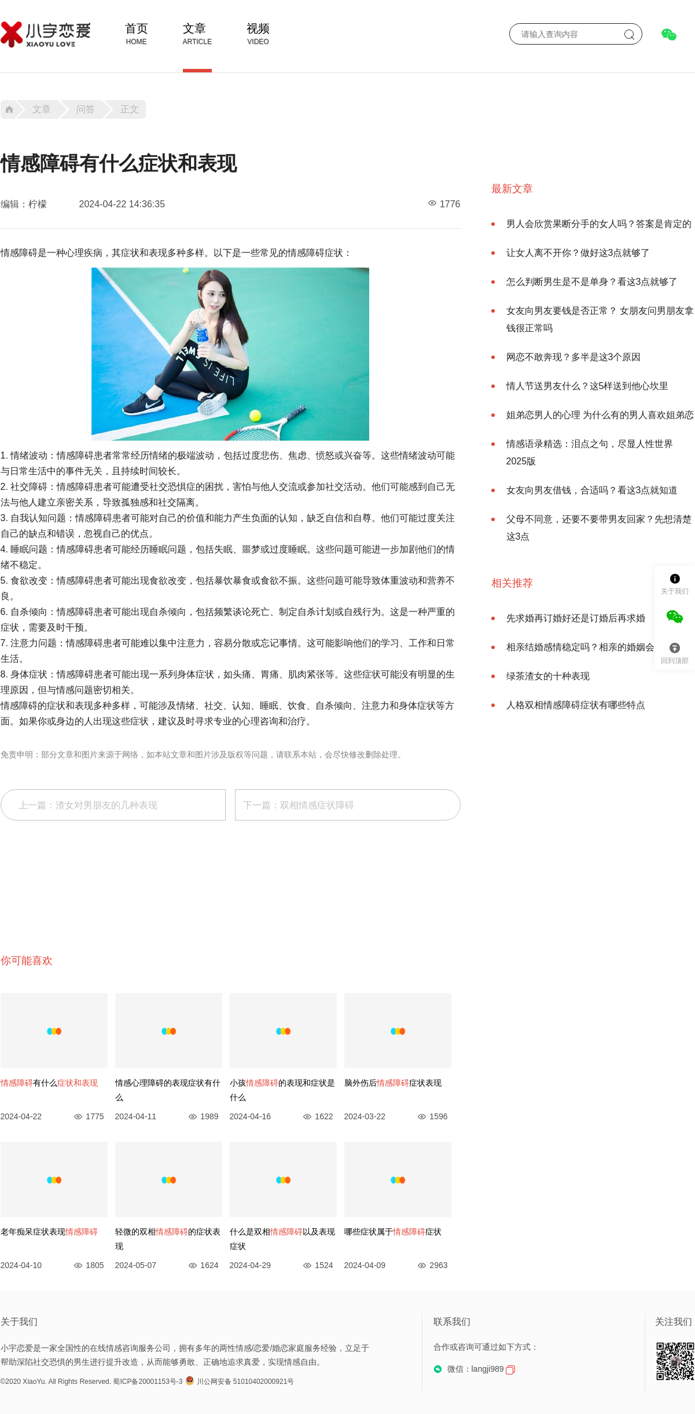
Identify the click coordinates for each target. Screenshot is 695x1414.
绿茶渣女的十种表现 (548, 676)
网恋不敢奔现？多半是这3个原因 (573, 357)
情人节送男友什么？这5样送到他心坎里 (587, 386)
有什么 (49, 1082)
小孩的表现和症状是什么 (282, 1090)
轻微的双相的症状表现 (167, 1239)
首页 (136, 28)
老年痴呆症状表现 (49, 1231)
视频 (258, 28)
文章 (194, 28)
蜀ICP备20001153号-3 (147, 1382)
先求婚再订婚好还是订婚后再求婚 (575, 618)
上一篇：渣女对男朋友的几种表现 (88, 805)
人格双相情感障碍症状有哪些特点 (575, 705)
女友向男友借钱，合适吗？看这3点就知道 (592, 490)
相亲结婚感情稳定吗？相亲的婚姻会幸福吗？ (599, 647)
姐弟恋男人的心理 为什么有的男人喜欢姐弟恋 (600, 415)
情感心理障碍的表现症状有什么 (167, 1090)
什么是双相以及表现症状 (282, 1239)
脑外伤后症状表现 (393, 1082)
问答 (85, 109)
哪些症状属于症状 (393, 1231)
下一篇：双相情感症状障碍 (298, 805)
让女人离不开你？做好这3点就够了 (578, 253)
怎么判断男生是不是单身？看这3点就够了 (592, 282)
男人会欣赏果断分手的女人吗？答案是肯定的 (599, 224)
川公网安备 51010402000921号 (240, 1382)
